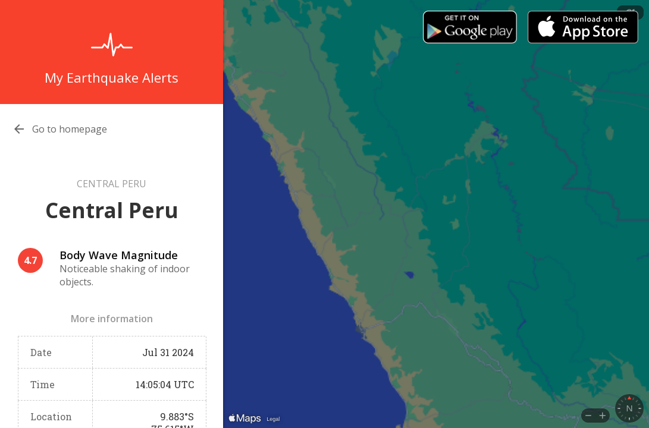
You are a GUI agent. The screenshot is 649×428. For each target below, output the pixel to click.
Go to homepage (69, 129)
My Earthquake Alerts (111, 77)
